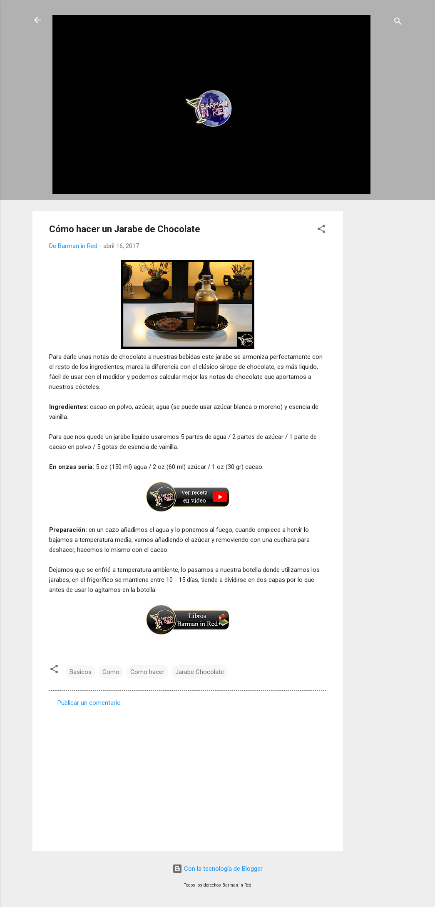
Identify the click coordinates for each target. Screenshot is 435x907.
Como (110, 672)
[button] (321, 230)
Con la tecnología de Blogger (217, 868)
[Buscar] (398, 22)
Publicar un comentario (89, 703)
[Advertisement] (376, 336)
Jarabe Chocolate (199, 672)
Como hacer (147, 672)
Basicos (81, 672)
